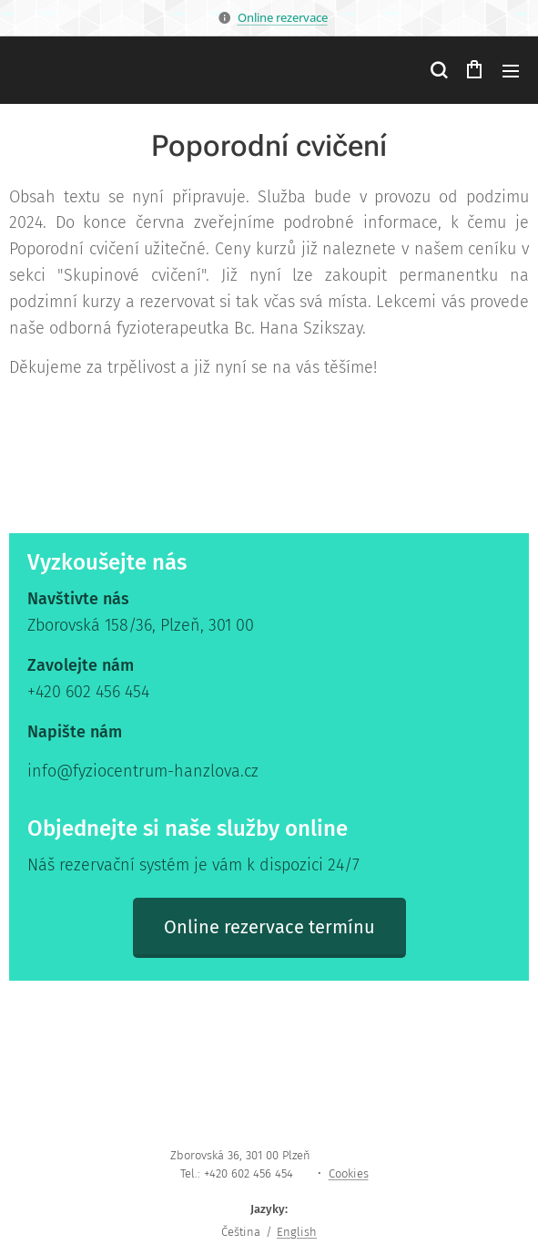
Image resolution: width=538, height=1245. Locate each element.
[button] (438, 70)
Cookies (349, 1173)
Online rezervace (283, 17)
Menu (510, 71)
